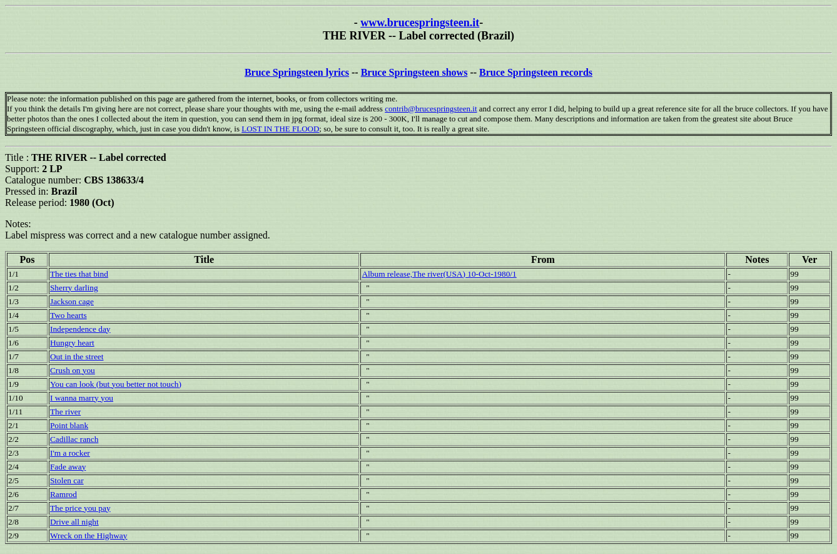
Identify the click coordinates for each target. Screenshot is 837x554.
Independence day (80, 329)
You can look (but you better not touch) (115, 384)
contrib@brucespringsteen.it (431, 108)
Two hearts (68, 315)
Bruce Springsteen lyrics (297, 72)
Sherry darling (74, 287)
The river (65, 411)
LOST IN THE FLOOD (280, 128)
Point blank (69, 425)
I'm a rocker (70, 453)
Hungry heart (72, 342)
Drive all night (74, 521)
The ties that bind (79, 274)
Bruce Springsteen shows (414, 72)
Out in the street (77, 356)
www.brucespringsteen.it (419, 22)
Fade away (68, 466)
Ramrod (63, 494)
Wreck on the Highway (88, 535)
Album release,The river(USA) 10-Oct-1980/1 (439, 274)
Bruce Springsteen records (535, 72)
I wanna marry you (81, 398)
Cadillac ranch (74, 439)
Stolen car (67, 480)
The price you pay (80, 508)
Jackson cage (72, 301)
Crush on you (72, 370)
